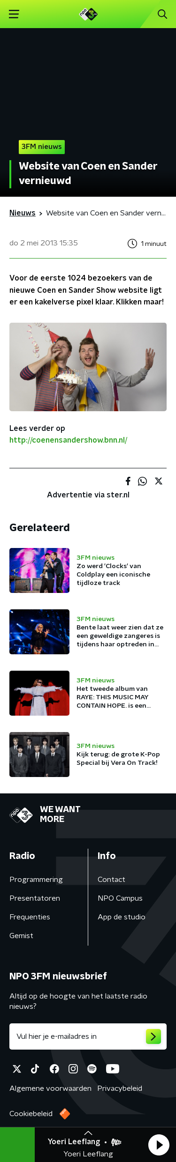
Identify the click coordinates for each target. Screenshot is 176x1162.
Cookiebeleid (31, 1114)
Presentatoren (34, 898)
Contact (111, 879)
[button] (159, 1145)
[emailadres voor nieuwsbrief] (88, 1036)
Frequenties (29, 917)
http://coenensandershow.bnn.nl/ (68, 440)
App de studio (121, 917)
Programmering (36, 879)
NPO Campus (120, 898)
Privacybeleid (119, 1088)
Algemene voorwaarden (50, 1088)
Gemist (21, 936)
